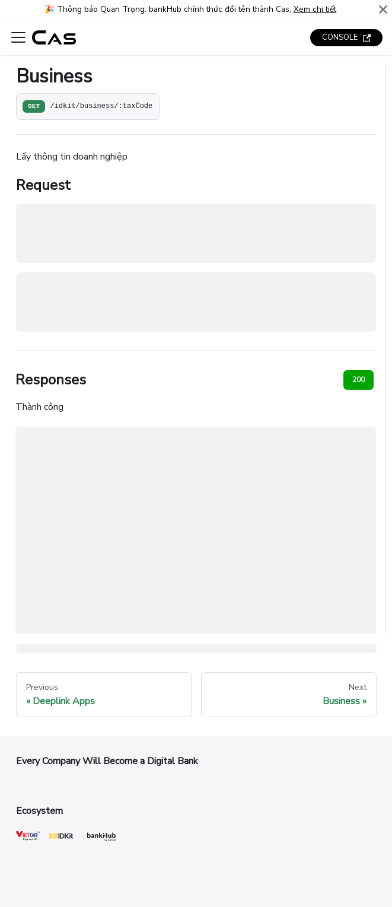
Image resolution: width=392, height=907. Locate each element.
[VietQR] (28, 838)
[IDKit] (61, 838)
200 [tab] (358, 379)
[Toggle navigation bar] (18, 37)
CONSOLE (346, 37)
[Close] (383, 9)
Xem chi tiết (315, 9)
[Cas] (101, 842)
